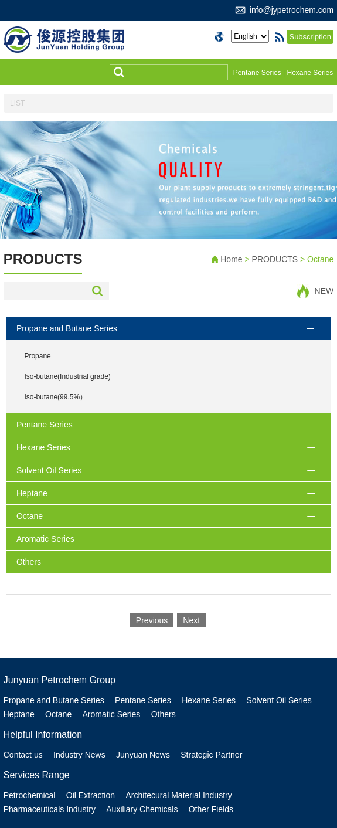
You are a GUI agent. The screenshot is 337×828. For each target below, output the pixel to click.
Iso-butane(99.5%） (55, 397)
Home (231, 259)
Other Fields (211, 809)
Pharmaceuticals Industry (50, 809)
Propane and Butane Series (54, 700)
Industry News (79, 754)
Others (163, 714)
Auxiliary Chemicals (142, 809)
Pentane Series (257, 73)
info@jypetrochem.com (291, 10)
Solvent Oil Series (278, 700)
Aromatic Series (112, 714)
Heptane (19, 714)
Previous (152, 620)
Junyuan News (143, 754)
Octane (58, 714)
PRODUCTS (276, 259)
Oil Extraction (90, 795)
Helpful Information (43, 734)
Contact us (23, 754)
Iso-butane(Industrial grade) (67, 376)
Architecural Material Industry (178, 795)
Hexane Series (310, 73)
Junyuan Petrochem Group (59, 680)
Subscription (310, 36)
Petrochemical (30, 795)
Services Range (37, 775)
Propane (37, 356)
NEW (324, 291)
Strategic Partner (211, 754)
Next (191, 620)
